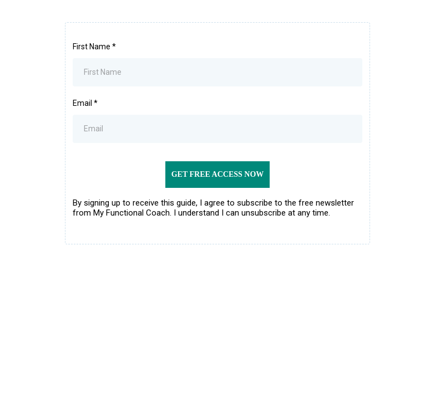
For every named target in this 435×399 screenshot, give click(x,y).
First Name (94, 46)
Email (85, 103)
